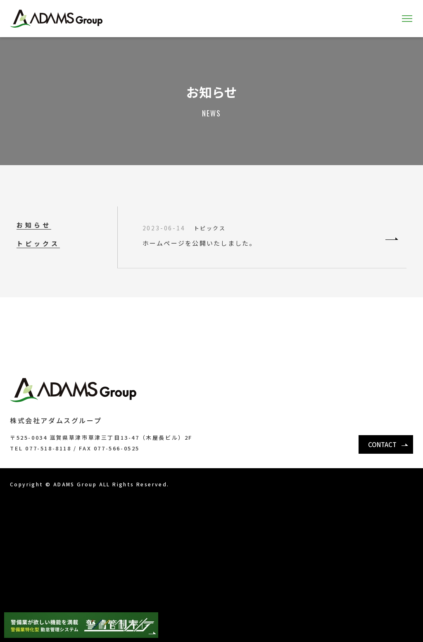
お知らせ (34, 224)
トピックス (38, 243)
